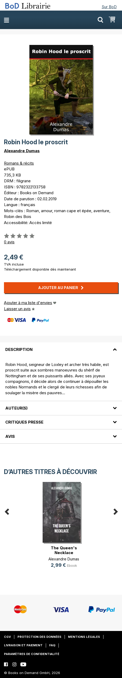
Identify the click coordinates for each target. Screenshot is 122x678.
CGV (7, 637)
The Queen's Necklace (64, 550)
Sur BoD (109, 6)
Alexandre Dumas (22, 150)
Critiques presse (24, 422)
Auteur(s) (16, 408)
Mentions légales (84, 637)
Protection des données (39, 637)
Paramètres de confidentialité (31, 654)
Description (19, 349)
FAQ (52, 645)
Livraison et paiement (23, 645)
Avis (10, 436)
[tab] (61, 346)
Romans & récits (19, 163)
